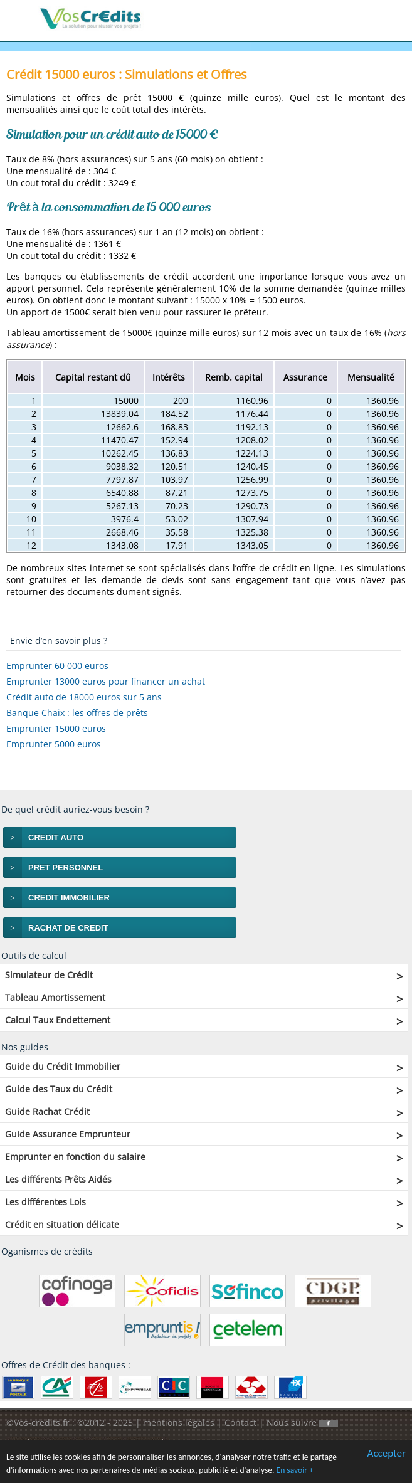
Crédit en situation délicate (62, 1224)
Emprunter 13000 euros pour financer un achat (105, 681)
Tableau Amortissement (55, 997)
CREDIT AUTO (55, 837)
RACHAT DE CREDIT (68, 927)
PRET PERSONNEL (65, 867)
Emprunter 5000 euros (53, 744)
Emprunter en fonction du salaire (75, 1157)
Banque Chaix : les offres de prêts (77, 713)
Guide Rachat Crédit (47, 1111)
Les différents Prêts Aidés (58, 1179)
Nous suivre (302, 1422)
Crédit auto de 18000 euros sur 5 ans (84, 697)
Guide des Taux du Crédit (58, 1089)
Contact (240, 1422)
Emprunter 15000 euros (56, 728)
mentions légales (178, 1422)
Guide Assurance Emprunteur (67, 1134)
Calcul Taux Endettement (57, 1020)
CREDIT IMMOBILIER (69, 897)
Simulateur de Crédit (49, 975)
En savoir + (295, 1470)
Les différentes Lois (45, 1202)
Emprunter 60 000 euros (57, 666)
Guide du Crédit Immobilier (62, 1066)
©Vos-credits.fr (39, 1422)
